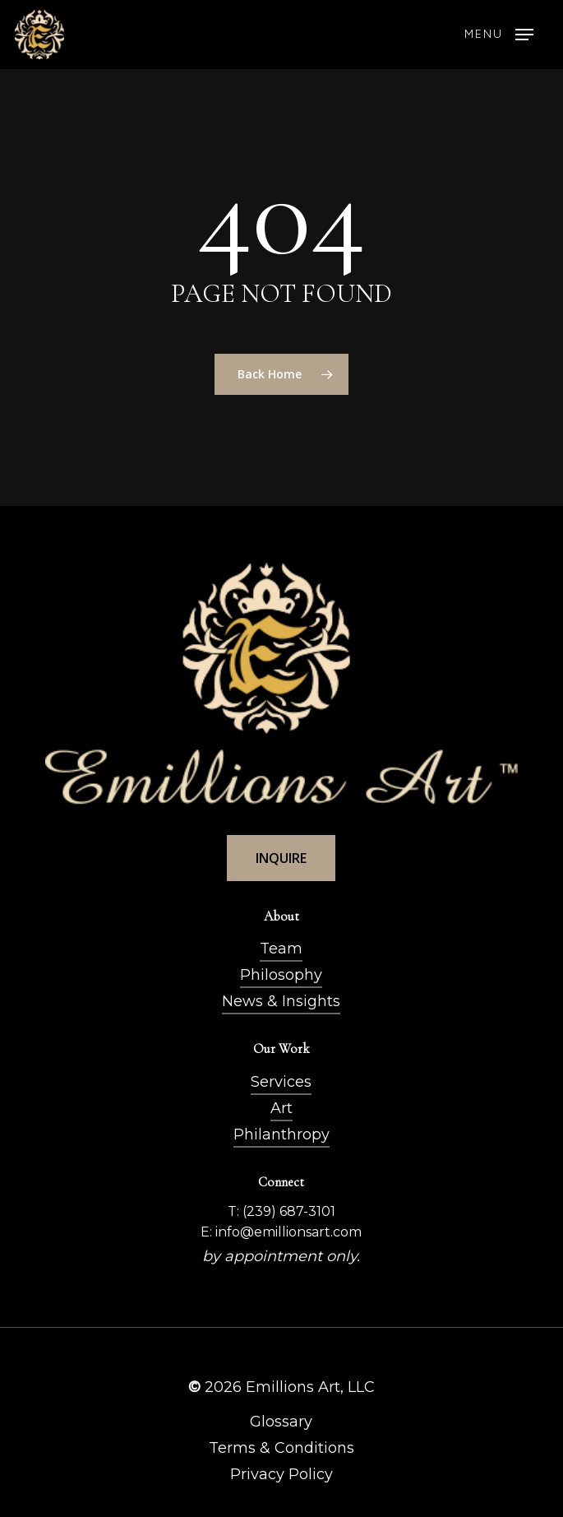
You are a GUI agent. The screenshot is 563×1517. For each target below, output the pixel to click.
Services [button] (281, 1082)
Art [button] (281, 1108)
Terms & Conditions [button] (281, 1448)
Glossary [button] (281, 1422)
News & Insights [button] (281, 1001)
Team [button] (281, 948)
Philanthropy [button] (281, 1134)
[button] (499, 34)
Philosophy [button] (281, 975)
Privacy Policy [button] (281, 1474)
